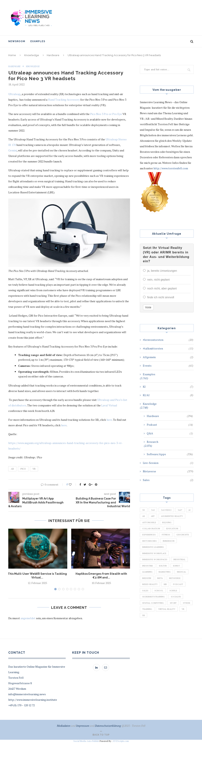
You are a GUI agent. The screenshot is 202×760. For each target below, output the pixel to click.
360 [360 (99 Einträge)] (153, 513)
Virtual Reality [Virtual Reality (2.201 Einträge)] (151, 634)
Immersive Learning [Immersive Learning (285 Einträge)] (154, 560)
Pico (23, 468)
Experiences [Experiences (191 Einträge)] (169, 540)
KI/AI (168, 398)
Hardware (53, 55)
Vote (148, 310)
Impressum (82, 743)
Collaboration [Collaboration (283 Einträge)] (168, 533)
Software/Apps (170, 457)
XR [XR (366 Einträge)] (179, 634)
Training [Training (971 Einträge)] (162, 627)
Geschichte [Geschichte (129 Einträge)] (165, 546)
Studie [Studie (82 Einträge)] (146, 627)
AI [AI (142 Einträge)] (143, 520)
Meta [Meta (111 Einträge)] (161, 594)
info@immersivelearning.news (27, 712)
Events (168, 369)
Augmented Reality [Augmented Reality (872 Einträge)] (153, 526)
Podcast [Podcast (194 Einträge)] (180, 600)
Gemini (12, 150)
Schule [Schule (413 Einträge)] (176, 607)
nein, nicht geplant (158, 283)
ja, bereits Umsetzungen (162, 274)
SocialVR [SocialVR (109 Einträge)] (179, 614)
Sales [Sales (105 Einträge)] (145, 607)
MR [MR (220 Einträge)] (166, 600)
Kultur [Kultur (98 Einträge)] (165, 580)
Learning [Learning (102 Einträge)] (147, 587)
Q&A (170, 436)
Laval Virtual (109, 405)
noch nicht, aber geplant (162, 292)
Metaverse (168, 474)
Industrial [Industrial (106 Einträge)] (182, 573)
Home (12, 55)
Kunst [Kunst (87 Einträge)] (179, 580)
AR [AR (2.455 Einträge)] (153, 520)
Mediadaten (63, 743)
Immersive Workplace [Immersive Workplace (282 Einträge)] (155, 567)
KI (168, 390)
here (109, 420)
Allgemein (168, 360)
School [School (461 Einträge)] (160, 607)
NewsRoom (16, 41)
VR (34, 468)
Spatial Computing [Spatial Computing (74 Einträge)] (153, 620)
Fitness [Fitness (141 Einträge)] (146, 546)
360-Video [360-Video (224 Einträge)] (167, 513)
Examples (37, 41)
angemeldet (28, 618)
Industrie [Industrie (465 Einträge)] (148, 580)
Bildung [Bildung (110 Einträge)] (147, 533)
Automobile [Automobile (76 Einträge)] (179, 526)
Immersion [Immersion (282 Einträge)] (171, 553)
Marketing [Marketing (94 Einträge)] (166, 587)
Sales (168, 483)
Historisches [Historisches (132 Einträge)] (150, 553)
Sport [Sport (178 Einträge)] (175, 620)
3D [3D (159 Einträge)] (143, 513)
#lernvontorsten (168, 343)
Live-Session (168, 466)
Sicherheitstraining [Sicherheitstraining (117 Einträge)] (154, 614)
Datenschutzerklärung (108, 743)
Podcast (170, 428)
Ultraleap (14, 94)
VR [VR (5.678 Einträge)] (169, 634)
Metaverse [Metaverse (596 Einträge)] (177, 594)
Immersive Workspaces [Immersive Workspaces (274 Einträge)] (155, 573)
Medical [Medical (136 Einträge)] (184, 587)
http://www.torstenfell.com (170, 168)
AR (12, 468)
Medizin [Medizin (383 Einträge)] (147, 594)
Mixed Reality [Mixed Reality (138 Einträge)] (150, 600)
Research (152, 445)
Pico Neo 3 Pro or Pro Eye (106, 114)
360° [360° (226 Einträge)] (182, 513)
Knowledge (31, 55)
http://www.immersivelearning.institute (32, 717)
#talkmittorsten (168, 352)
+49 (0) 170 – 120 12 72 (21, 723)
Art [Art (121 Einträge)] (163, 520)
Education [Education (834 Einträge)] (148, 540)
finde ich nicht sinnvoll (160, 300)
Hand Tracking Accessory (64, 100)
